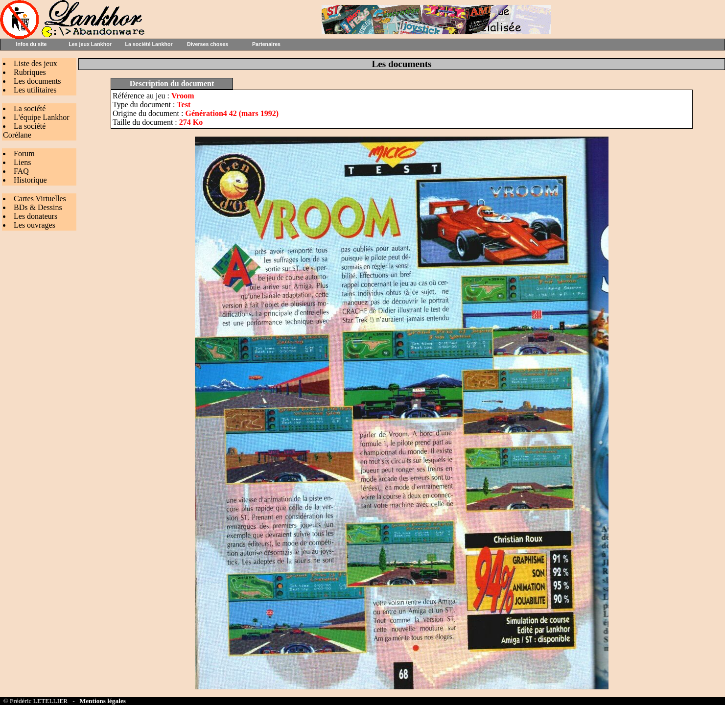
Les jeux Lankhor (90, 44)
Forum (24, 153)
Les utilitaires (35, 90)
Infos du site (31, 44)
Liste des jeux (35, 63)
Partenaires (266, 44)
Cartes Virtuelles (40, 198)
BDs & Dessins (38, 207)
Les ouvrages (34, 225)
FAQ (21, 171)
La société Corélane (24, 130)
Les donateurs (35, 216)
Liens (22, 162)
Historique (30, 180)
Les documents (37, 81)
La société (30, 108)
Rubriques (30, 72)
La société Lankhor (148, 44)
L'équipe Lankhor (42, 117)
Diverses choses (207, 44)
